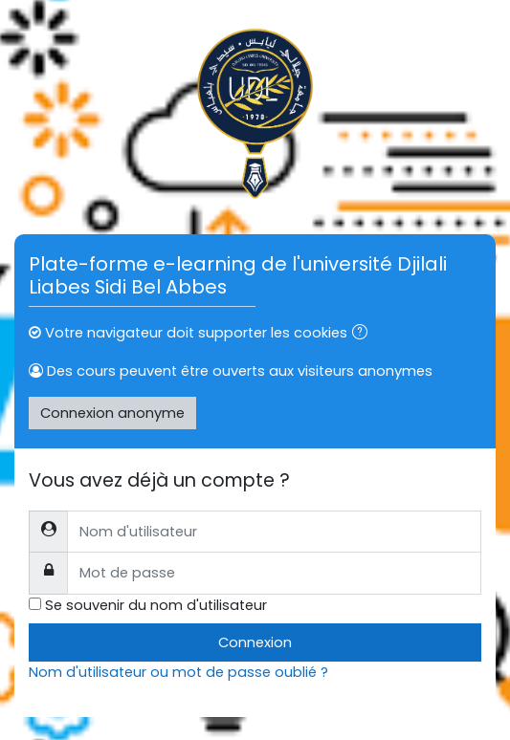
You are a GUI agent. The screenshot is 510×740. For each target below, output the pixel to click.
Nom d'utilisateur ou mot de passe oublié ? (178, 672)
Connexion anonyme (112, 413)
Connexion (255, 642)
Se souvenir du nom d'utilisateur (156, 605)
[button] (363, 333)
